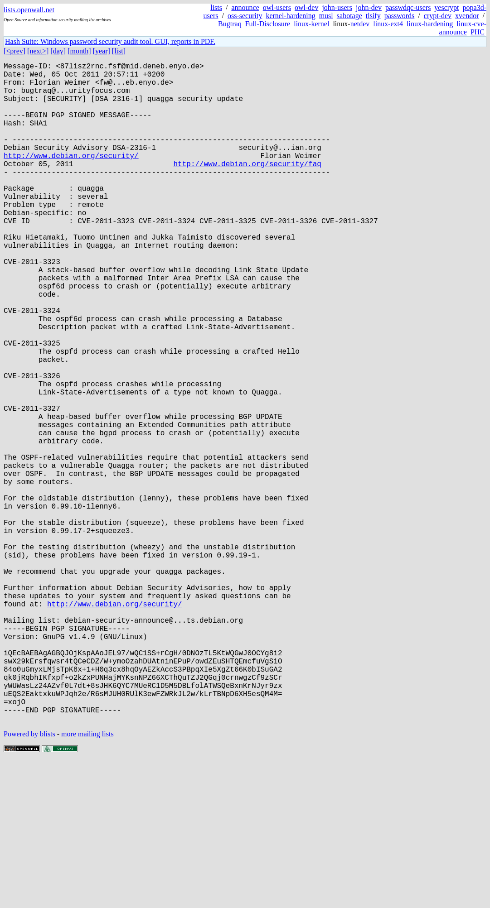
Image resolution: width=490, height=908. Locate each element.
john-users (337, 7)
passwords (399, 15)
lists (216, 7)
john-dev (369, 7)
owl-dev (306, 7)
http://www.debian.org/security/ (71, 177)
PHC (478, 32)
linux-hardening (430, 24)
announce (245, 7)
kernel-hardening (290, 15)
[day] (58, 51)
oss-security (245, 15)
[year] (101, 51)
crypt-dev (437, 15)
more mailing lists (87, 880)
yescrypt (446, 7)
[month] (79, 51)
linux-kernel (311, 24)
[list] (119, 51)
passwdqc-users (408, 7)
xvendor (467, 15)
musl (326, 15)
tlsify (373, 15)
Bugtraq (230, 24)
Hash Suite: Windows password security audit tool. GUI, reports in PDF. (110, 41)
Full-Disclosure (268, 24)
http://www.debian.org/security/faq (247, 187)
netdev (360, 24)
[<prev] (14, 51)
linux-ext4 (388, 24)
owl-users (277, 7)
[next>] (38, 51)
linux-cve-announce (462, 28)
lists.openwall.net (29, 10)
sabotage (349, 15)
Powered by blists (29, 880)
